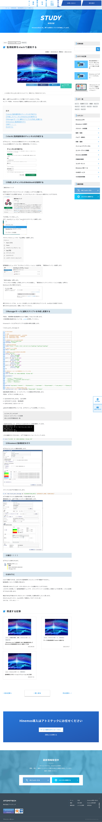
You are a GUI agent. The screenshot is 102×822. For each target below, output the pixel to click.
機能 (35, 3)
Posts (32, 85)
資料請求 (96, 3)
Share (44, 85)
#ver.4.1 (77, 109)
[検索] (98, 49)
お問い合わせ (85, 3)
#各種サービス (84, 103)
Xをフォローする (84, 190)
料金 (49, 3)
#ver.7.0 (96, 103)
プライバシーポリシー (8, 819)
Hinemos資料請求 (91, 803)
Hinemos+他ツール (14, 42)
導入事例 (56, 3)
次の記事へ (66, 693)
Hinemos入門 (80, 120)
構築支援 (42, 3)
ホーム (29, 3)
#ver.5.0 (95, 106)
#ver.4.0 (83, 109)
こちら (25, 319)
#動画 (91, 103)
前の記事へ (8, 693)
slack (5, 42)
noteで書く (66, 86)
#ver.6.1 (25, 42)
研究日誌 (76, 3)
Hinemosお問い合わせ (92, 800)
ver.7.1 (77, 103)
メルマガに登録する (85, 196)
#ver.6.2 (77, 106)
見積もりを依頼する (51, 735)
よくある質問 (65, 3)
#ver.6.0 (89, 106)
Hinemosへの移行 (81, 124)
